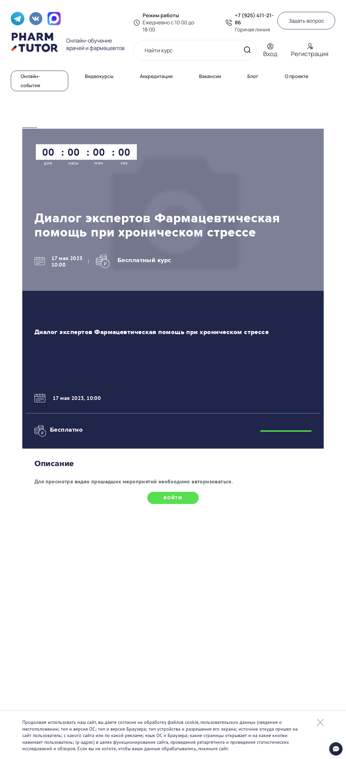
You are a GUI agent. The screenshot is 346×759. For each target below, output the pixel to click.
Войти (173, 498)
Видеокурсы (99, 76)
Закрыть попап (320, 722)
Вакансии (210, 76)
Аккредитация (156, 76)
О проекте (296, 76)
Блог (252, 76)
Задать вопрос (306, 20)
